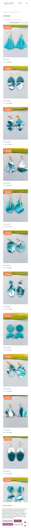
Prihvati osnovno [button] (7, 524)
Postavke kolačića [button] (7, 521)
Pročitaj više (16, 524)
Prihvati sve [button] (18, 521)
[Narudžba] (18, 23)
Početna (5, 12)
